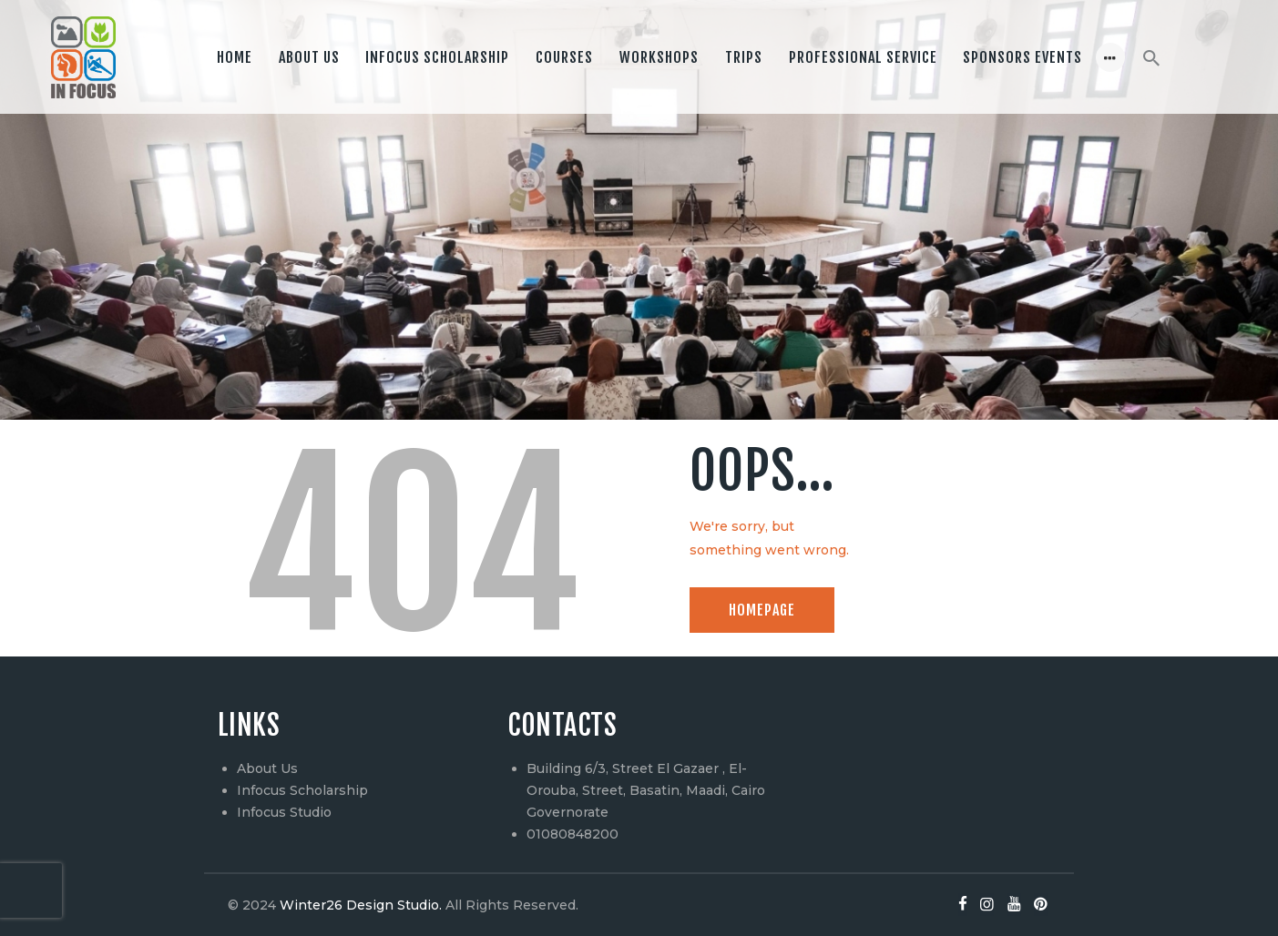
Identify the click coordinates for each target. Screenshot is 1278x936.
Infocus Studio (284, 812)
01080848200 (573, 834)
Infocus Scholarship (302, 790)
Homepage (762, 610)
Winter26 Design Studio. (359, 905)
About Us (267, 768)
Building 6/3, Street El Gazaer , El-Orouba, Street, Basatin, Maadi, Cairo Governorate (646, 790)
